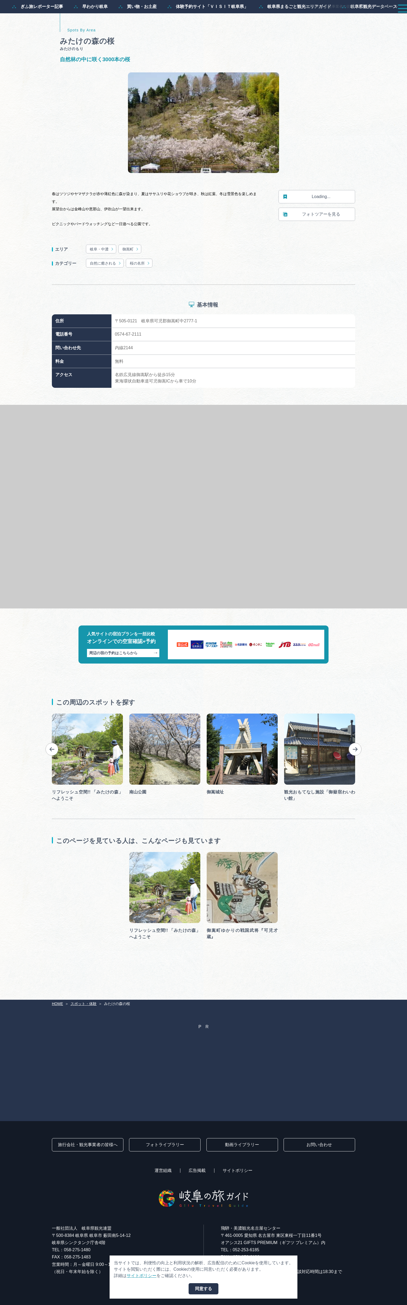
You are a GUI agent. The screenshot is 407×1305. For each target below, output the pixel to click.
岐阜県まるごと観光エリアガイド (295, 32)
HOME (57, 1004)
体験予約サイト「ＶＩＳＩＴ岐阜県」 (207, 32)
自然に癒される (106, 288)
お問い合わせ (319, 1144)
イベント (301, 19)
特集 (195, 19)
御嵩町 (130, 275)
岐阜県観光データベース (369, 32)
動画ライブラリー (242, 1144)
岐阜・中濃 (102, 275)
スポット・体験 (265, 19)
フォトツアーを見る (311, 240)
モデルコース (225, 19)
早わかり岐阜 (91, 32)
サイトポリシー (237, 1170)
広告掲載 (197, 1170)
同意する (203, 1288)
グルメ (329, 19)
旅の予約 (357, 19)
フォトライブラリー (165, 1144)
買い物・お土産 (137, 32)
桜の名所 (140, 288)
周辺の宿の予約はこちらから (123, 678)
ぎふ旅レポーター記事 (37, 32)
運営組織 (163, 1170)
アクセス (386, 19)
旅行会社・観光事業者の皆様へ (332, 6)
